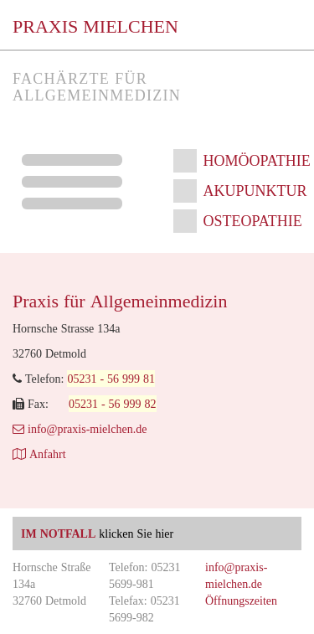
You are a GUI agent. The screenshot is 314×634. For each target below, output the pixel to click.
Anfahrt (39, 454)
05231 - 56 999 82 (113, 403)
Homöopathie (257, 160)
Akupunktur (255, 190)
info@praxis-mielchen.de (80, 428)
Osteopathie (252, 220)
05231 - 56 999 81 (111, 378)
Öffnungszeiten (241, 600)
